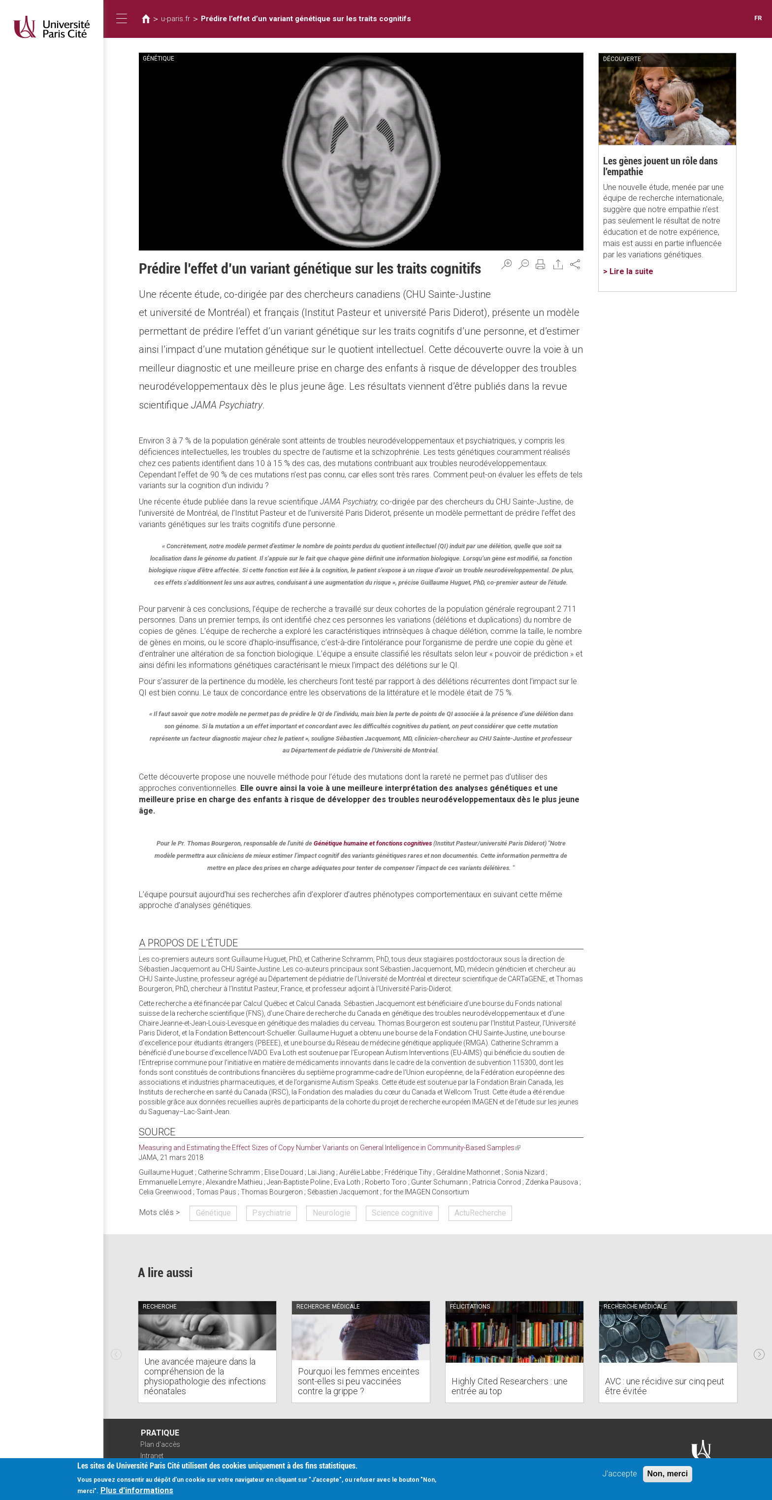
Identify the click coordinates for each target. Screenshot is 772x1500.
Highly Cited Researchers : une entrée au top (509, 1386)
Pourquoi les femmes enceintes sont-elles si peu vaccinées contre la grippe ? (358, 1381)
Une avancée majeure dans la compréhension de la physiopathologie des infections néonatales (205, 1376)
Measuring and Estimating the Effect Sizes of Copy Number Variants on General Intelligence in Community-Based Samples (329, 1148)
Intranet (151, 1456)
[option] (207, 1352)
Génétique (213, 1213)
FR (758, 18)
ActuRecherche (480, 1213)
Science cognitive (402, 1213)
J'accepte (619, 1475)
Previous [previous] (116, 1352)
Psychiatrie (271, 1213)
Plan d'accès (160, 1444)
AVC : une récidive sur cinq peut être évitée (664, 1386)
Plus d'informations (136, 1492)
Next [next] (759, 1352)
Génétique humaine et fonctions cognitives (373, 843)
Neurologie (332, 1213)
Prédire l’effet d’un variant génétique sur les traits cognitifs (306, 18)
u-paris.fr (175, 18)
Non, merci (667, 1475)
